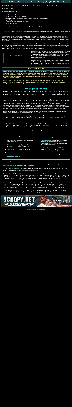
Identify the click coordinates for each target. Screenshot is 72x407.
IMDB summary (45, 140)
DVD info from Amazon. (16, 55)
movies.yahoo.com (11, 152)
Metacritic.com (10, 149)
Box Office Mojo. (45, 148)
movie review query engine (13, 156)
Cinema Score (52, 154)
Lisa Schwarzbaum (15, 168)
